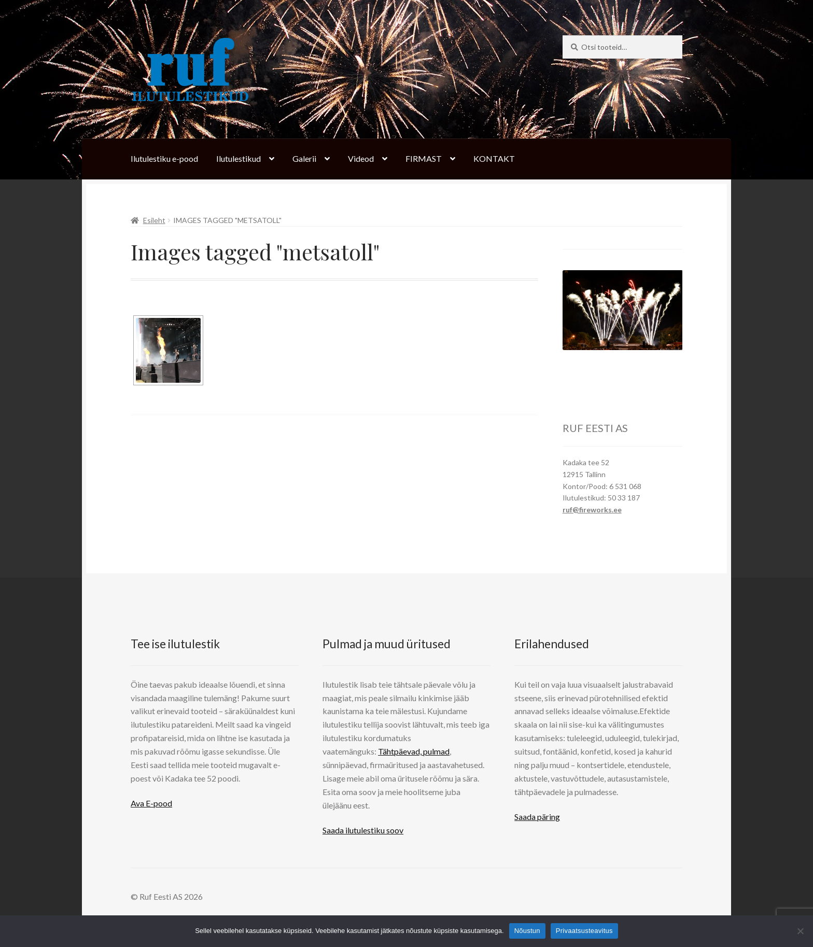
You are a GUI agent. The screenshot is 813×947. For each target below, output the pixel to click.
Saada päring (537, 816)
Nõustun (527, 931)
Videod (361, 158)
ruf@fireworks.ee (592, 509)
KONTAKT (494, 158)
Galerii (304, 158)
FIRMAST (423, 158)
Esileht (154, 220)
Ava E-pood (151, 803)
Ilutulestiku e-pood (164, 158)
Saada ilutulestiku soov (363, 830)
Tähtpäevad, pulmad (414, 751)
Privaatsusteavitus (584, 931)
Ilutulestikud (238, 158)
